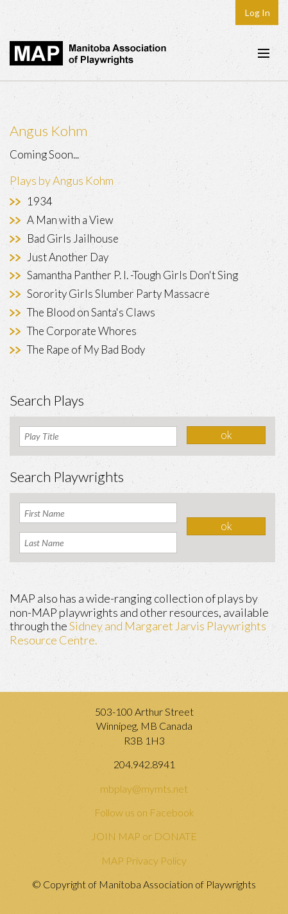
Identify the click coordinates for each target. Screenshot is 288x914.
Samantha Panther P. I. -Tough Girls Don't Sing (132, 275)
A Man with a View (70, 220)
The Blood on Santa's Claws (91, 312)
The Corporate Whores (82, 331)
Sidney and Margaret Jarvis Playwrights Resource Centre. (138, 633)
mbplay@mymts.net (144, 788)
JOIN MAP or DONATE (144, 836)
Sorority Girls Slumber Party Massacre (118, 293)
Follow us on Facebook (144, 812)
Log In (257, 12)
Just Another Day (67, 257)
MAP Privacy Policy (144, 860)
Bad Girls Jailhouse (73, 238)
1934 (40, 201)
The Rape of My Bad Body (86, 349)
